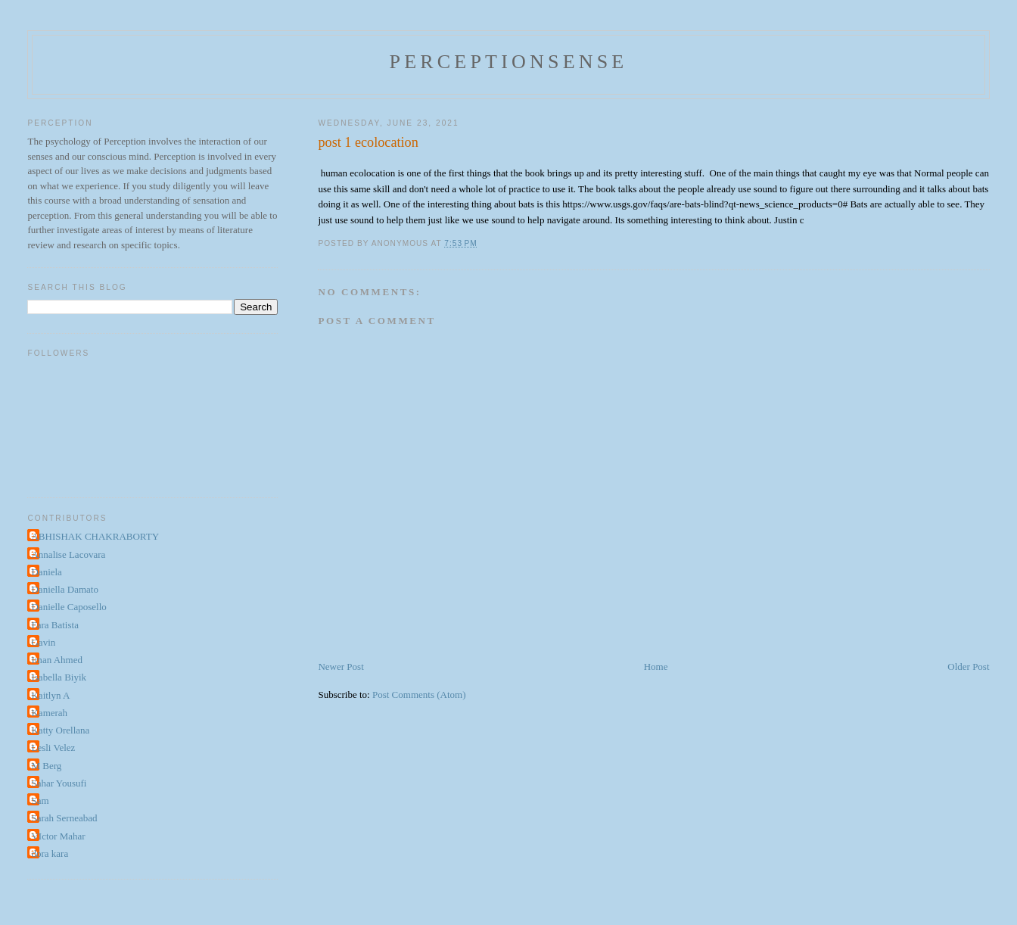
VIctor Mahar (58, 836)
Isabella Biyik (58, 677)
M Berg (46, 765)
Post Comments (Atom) (419, 694)
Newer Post (340, 666)
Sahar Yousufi (58, 783)
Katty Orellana (60, 730)
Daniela (46, 572)
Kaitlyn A (50, 695)
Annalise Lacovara (68, 554)
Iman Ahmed (56, 659)
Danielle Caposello (68, 606)
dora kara (49, 853)
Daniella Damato (64, 589)
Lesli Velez (53, 747)
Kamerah (49, 712)
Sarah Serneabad (64, 818)
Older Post (968, 666)
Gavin (43, 642)
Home (656, 666)
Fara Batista (54, 625)
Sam (39, 800)
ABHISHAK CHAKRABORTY (95, 536)
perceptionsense (509, 62)
